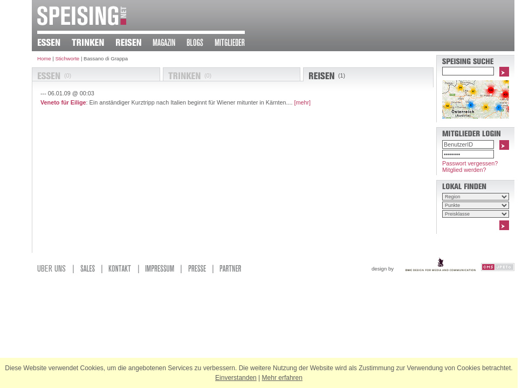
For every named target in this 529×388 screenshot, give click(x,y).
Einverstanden (236, 378)
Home (44, 58)
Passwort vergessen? (470, 163)
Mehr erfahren (282, 378)
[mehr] (302, 102)
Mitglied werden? (464, 170)
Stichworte (67, 58)
